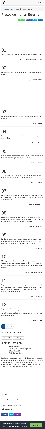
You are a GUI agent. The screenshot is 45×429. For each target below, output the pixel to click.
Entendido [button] (36, 425)
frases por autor (8, 9)
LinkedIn (40, 19)
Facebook (28, 19)
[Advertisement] (15, 34)
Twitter (35, 19)
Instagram (17, 414)
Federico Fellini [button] (7, 338)
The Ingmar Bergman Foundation (12, 405)
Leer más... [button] (24, 426)
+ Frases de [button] (30, 59)
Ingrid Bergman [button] (18, 338)
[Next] (11, 326)
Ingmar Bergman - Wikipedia (11, 400)
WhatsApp (22, 19)
